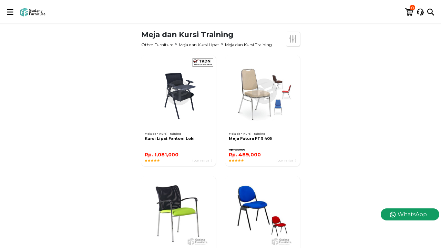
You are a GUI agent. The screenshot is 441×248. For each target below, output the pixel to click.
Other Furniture (157, 44)
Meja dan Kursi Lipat (199, 44)
